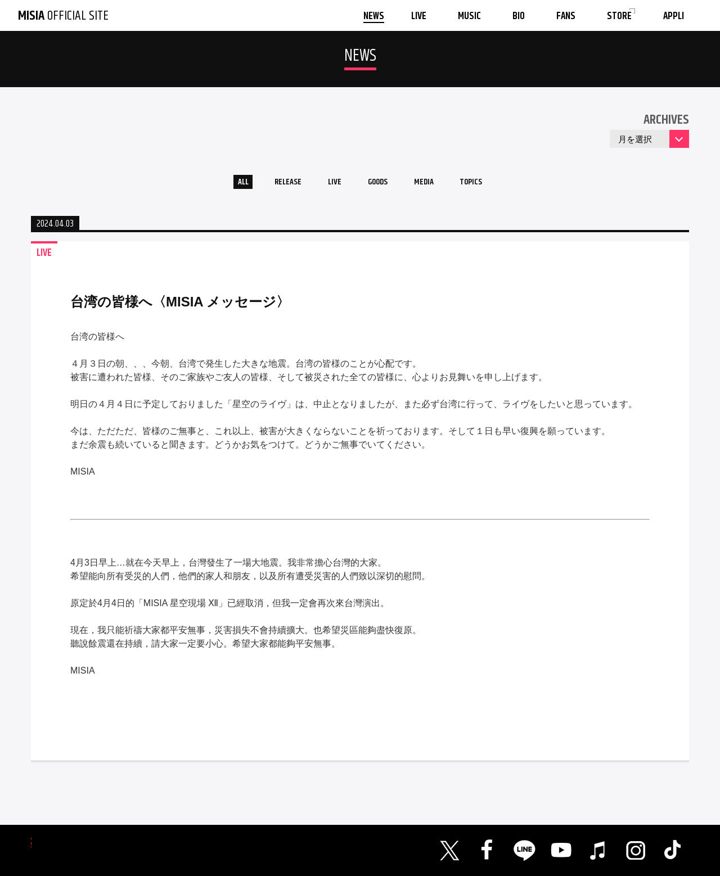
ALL (222, 184)
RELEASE (275, 184)
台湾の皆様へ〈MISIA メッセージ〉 (180, 306)
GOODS (380, 184)
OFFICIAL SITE (63, 16)
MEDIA (435, 184)
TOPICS (490, 184)
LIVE (329, 184)
